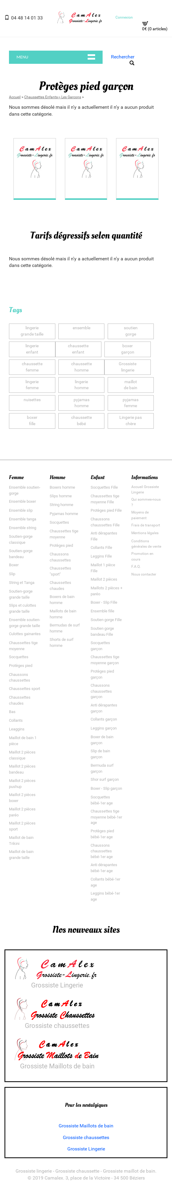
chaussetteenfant (78, 349)
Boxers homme (62, 487)
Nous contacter (143, 574)
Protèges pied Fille (106, 510)
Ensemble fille (102, 611)
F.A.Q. (136, 566)
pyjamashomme (81, 402)
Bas (12, 711)
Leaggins (17, 729)
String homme (61, 504)
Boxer (14, 565)
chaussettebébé (81, 420)
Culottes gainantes (25, 634)
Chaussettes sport (24, 688)
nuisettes (32, 402)
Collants (16, 720)
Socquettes (18, 657)
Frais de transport (145, 525)
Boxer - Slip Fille (104, 602)
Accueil (15, 97)
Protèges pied (20, 665)
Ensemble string (22, 527)
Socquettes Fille (104, 487)
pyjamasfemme (130, 402)
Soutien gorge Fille (106, 619)
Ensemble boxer (22, 501)
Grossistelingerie (127, 367)
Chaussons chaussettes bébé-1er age (102, 851)
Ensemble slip (21, 510)
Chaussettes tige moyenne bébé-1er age (106, 817)
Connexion (124, 17)
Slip (12, 573)
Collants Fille (101, 547)
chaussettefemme (32, 367)
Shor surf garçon (105, 779)
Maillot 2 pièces (104, 579)
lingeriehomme (81, 385)
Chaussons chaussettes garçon (101, 691)
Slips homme (61, 496)
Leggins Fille (101, 556)
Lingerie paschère (130, 420)
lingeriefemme (32, 385)
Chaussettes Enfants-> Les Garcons (52, 97)
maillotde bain (130, 385)
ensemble (81, 331)
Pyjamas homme (64, 513)
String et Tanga (21, 582)
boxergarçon (127, 349)
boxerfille (32, 420)
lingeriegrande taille (32, 331)
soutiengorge (131, 331)
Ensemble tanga (22, 519)
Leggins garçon (104, 728)
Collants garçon (104, 719)
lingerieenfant (32, 349)
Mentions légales (145, 533)
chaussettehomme (81, 367)
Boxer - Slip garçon (106, 788)
